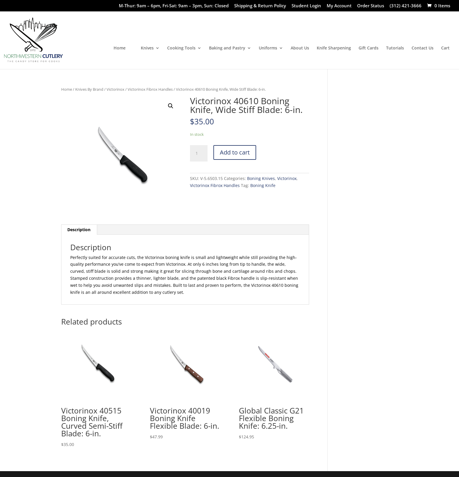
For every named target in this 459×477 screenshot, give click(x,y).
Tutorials (395, 48)
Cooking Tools (181, 48)
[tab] (79, 230)
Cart (445, 48)
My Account (339, 6)
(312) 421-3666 (406, 6)
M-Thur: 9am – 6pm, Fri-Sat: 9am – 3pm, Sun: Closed (174, 6)
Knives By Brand (89, 89)
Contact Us (423, 48)
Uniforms (268, 48)
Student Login (306, 6)
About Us (300, 48)
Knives (147, 48)
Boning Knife (262, 185)
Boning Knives (261, 178)
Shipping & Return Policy (260, 6)
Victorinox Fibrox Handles (150, 89)
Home (120, 48)
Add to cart (235, 152)
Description (78, 229)
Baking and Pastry (227, 48)
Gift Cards (368, 48)
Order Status (370, 6)
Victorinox (115, 89)
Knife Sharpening (334, 48)
